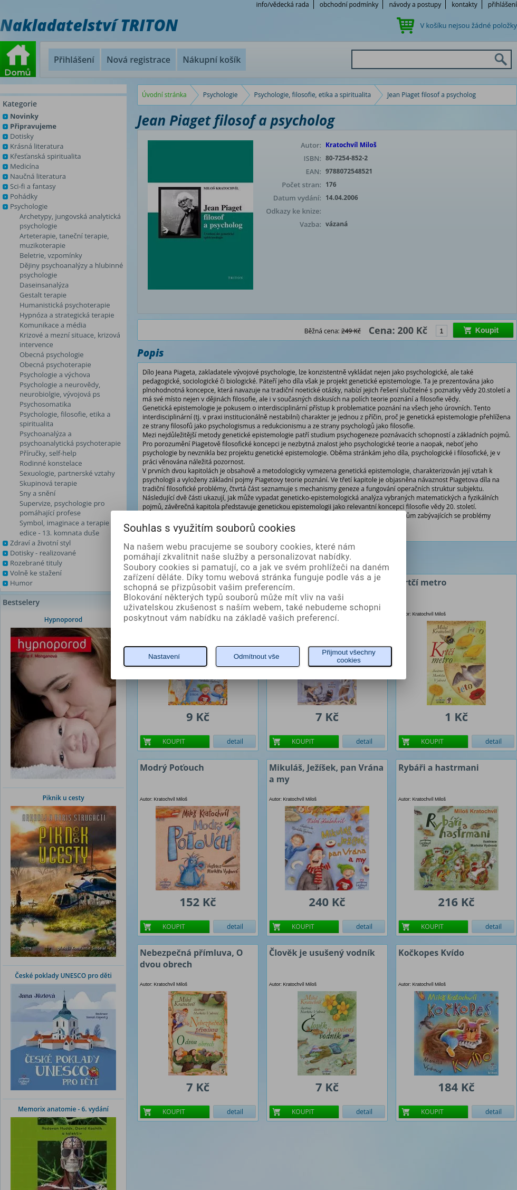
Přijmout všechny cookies (348, 656)
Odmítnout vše (257, 656)
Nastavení (164, 656)
